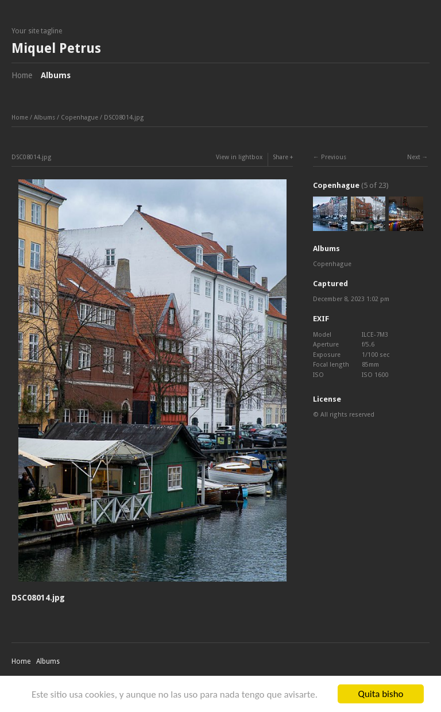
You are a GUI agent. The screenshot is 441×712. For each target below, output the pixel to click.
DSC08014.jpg (124, 117)
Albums (56, 75)
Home (21, 75)
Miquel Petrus (56, 48)
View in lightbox (239, 157)
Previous (333, 157)
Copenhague (79, 117)
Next (413, 157)
